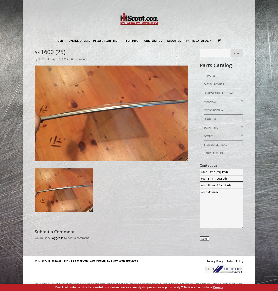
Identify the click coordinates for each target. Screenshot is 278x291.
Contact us (153, 41)
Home (59, 41)
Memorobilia (213, 110)
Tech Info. (131, 41)
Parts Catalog (197, 41)
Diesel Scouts (214, 84)
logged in (57, 238)
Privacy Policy (215, 261)
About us (174, 41)
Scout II (209, 136)
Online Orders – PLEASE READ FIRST (94, 41)
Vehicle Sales (213, 153)
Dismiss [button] (218, 287)
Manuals (210, 101)
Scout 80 (210, 119)
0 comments (79, 59)
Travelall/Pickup (216, 144)
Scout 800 (211, 127)
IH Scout (43, 59)
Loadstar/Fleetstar (219, 93)
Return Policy (235, 261)
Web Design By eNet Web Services (114, 261)
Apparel (209, 75)
